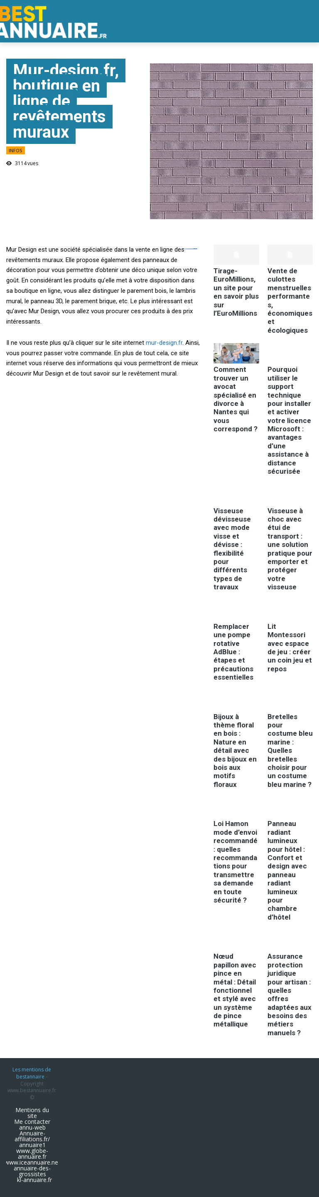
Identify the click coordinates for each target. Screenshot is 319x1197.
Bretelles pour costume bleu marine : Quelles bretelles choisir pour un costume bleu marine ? (290, 750)
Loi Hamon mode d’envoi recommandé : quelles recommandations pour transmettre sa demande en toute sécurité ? (235, 861)
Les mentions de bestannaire (31, 1073)
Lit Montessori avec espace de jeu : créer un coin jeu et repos (289, 647)
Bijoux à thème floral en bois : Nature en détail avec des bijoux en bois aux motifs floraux (235, 750)
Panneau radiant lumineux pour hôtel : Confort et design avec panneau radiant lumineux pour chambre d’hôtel (287, 870)
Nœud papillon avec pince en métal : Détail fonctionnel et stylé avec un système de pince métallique (234, 990)
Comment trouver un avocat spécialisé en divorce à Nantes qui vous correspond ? (235, 399)
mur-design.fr (164, 342)
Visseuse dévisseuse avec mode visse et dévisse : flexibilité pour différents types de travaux (232, 549)
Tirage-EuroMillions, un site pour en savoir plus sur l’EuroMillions (236, 292)
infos (15, 150)
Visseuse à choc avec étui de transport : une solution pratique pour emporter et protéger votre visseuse (289, 549)
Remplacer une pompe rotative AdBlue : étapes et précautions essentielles (233, 651)
